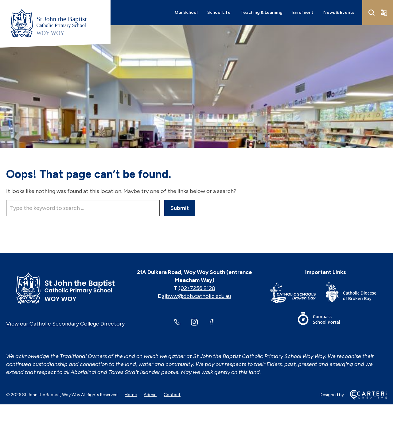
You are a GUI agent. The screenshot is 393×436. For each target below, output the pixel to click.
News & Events (338, 12)
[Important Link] (297, 294)
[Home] (65, 288)
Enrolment (302, 12)
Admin (150, 394)
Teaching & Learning (261, 12)
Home (131, 394)
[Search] (371, 12)
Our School (186, 12)
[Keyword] (83, 208)
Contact (172, 394)
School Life (219, 12)
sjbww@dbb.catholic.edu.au (196, 296)
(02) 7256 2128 (197, 288)
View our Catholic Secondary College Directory (65, 323)
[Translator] (384, 12)
